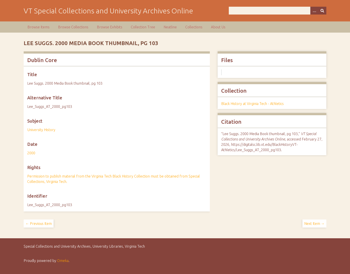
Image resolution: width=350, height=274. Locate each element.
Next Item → (314, 224)
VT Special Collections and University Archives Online (108, 11)
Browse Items (38, 27)
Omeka (63, 261)
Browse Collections (73, 27)
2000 (31, 153)
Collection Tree (143, 27)
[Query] (277, 11)
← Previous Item (38, 224)
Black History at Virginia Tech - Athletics (252, 104)
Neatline (170, 27)
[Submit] (322, 11)
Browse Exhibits (109, 27)
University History (41, 130)
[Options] (314, 11)
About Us (218, 27)
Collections (193, 27)
